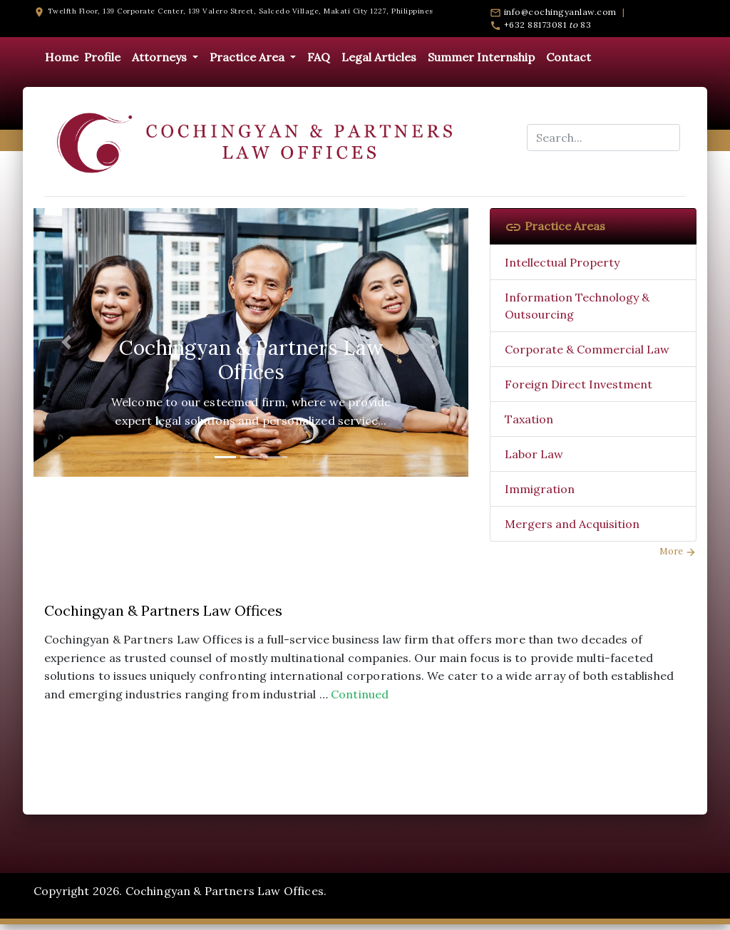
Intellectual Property (562, 262)
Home (61, 57)
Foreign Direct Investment (578, 384)
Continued (360, 694)
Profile (102, 57)
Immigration (540, 489)
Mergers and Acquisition (572, 524)
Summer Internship (481, 57)
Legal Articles (378, 57)
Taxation (529, 419)
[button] (66, 342)
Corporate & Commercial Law (587, 349)
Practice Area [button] (248, 57)
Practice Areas (555, 226)
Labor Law (534, 454)
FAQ (318, 57)
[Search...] (603, 137)
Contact (568, 57)
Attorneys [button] (161, 57)
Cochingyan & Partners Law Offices (163, 610)
